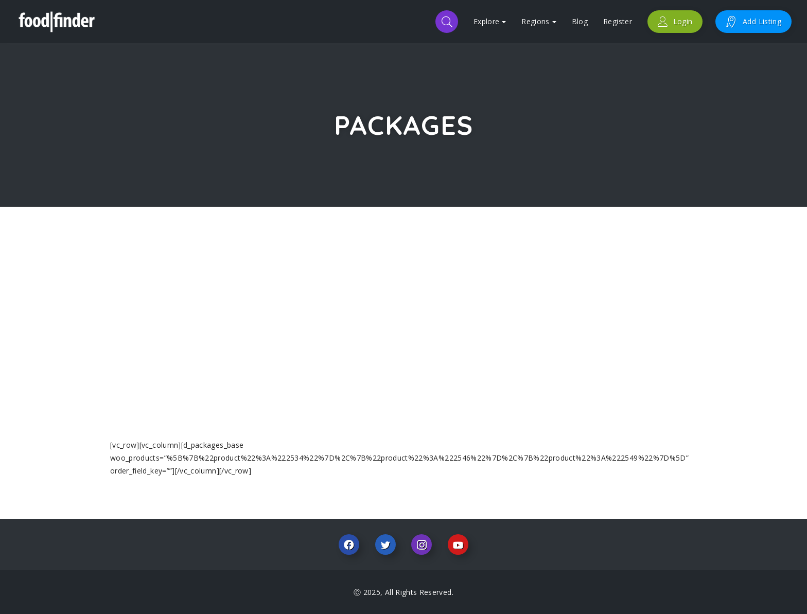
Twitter (385, 544)
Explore (489, 21)
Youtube (458, 544)
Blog (580, 21)
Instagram (421, 544)
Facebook (349, 544)
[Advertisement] (403, 325)
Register (617, 21)
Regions (538, 21)
